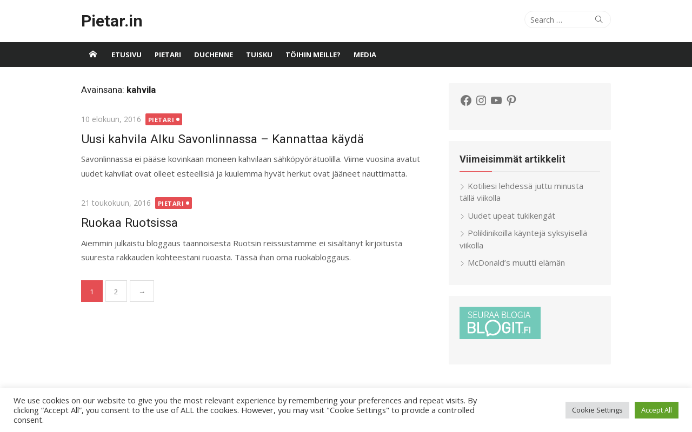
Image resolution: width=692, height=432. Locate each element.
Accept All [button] (656, 410)
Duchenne (213, 54)
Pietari (168, 54)
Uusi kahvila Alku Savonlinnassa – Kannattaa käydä (222, 139)
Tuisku (259, 54)
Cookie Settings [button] (597, 410)
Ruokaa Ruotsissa (129, 222)
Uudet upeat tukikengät (511, 215)
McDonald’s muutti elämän (516, 262)
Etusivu (126, 54)
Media (365, 54)
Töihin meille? (313, 54)
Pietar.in (112, 20)
